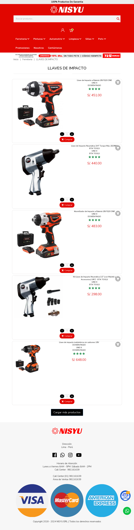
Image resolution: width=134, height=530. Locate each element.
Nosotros (39, 47)
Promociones (23, 47)
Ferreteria (22, 38)
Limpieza (75, 38)
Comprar (67, 139)
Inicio (16, 59)
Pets (102, 38)
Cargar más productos (67, 412)
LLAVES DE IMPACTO (47, 59)
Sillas (89, 38)
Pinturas (39, 38)
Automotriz (57, 38)
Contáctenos (55, 47)
